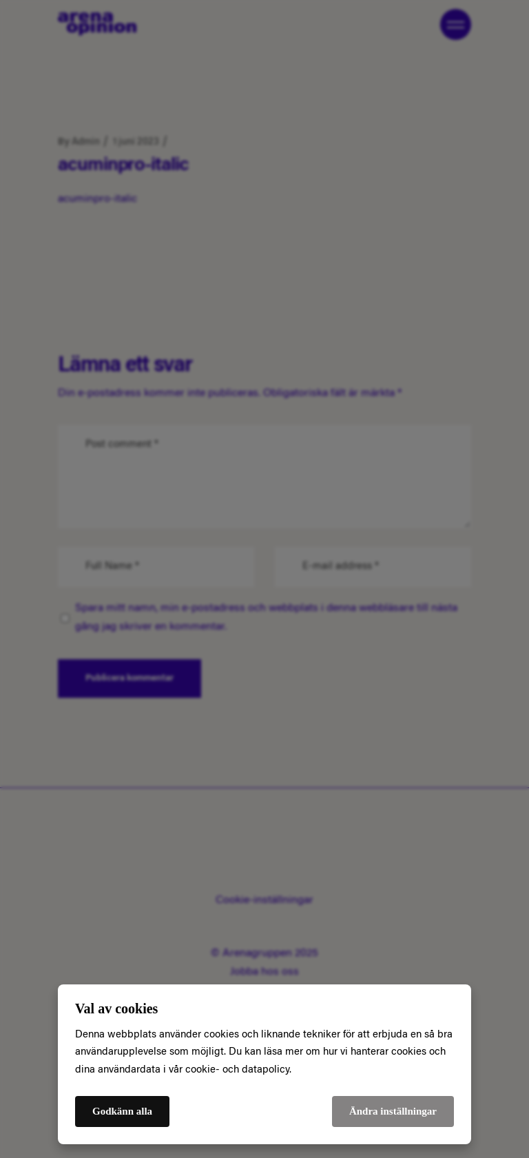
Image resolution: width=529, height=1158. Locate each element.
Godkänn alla (122, 1111)
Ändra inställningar (393, 1111)
